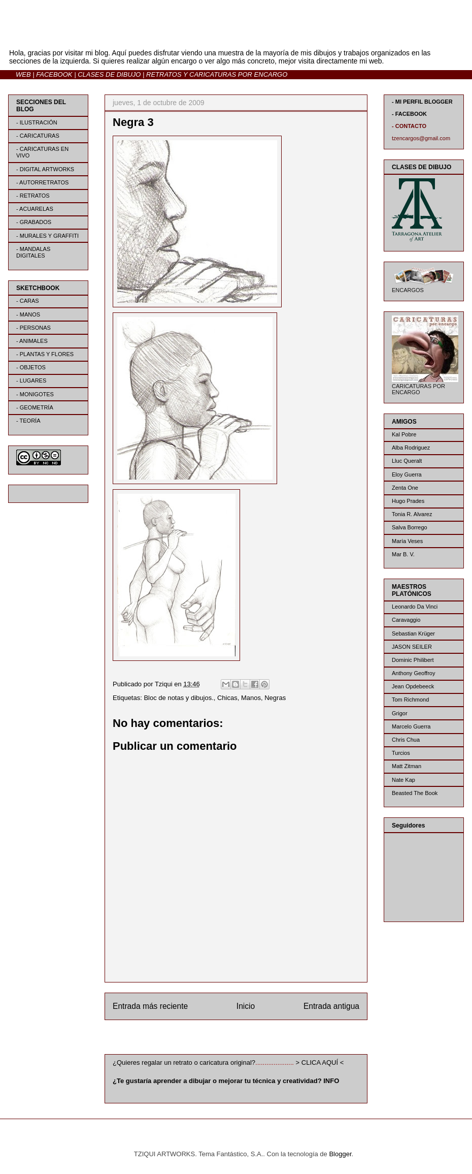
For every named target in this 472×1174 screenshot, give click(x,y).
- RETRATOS (33, 196)
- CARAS (27, 301)
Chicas (227, 698)
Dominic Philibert (413, 660)
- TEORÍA (28, 421)
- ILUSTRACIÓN (36, 122)
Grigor (400, 713)
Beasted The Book (414, 793)
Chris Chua (406, 740)
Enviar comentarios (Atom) (257, 1039)
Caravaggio (406, 620)
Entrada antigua (331, 1006)
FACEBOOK (54, 74)
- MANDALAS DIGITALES (33, 252)
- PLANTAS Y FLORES (45, 354)
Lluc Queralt (407, 461)
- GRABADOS (33, 222)
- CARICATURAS (37, 136)
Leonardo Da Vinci (414, 607)
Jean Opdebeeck (413, 686)
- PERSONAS (33, 328)
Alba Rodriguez (411, 448)
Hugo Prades (408, 501)
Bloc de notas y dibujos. (178, 698)
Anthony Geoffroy (413, 673)
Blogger (340, 1154)
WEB (23, 74)
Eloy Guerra (407, 474)
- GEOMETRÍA (34, 407)
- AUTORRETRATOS (42, 182)
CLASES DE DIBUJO (109, 74)
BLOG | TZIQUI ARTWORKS (108, 34)
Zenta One (405, 488)
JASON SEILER (412, 647)
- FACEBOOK (409, 114)
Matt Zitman (406, 766)
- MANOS (28, 314)
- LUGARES (31, 380)
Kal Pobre (404, 434)
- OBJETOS (31, 367)
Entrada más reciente (150, 1006)
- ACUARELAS (34, 209)
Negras (275, 698)
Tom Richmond (410, 699)
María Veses (407, 541)
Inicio (246, 1006)
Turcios (401, 753)
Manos (251, 698)
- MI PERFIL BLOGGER (422, 102)
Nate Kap (403, 780)
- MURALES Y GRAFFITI (47, 236)
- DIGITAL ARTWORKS (45, 169)
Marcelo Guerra (411, 726)
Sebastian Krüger (413, 633)
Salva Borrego (409, 527)
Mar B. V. (403, 554)
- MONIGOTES (35, 394)
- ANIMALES (32, 341)
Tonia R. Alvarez (412, 514)
